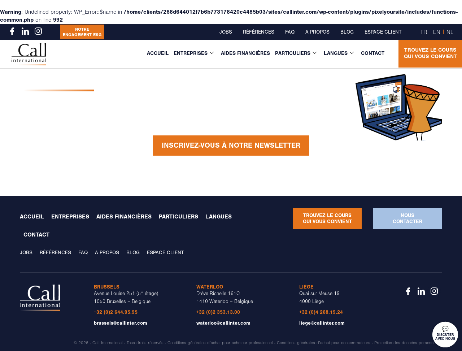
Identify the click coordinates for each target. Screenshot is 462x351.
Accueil (158, 53)
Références (258, 32)
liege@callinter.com (322, 323)
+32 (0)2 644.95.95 (116, 312)
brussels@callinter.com (120, 323)
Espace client (383, 32)
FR (423, 32)
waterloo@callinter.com (223, 323)
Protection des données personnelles (408, 343)
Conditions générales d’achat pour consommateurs (323, 343)
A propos (317, 32)
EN (436, 32)
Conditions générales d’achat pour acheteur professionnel (220, 343)
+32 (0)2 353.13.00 (218, 312)
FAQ (290, 32)
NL (449, 32)
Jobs (225, 32)
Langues (339, 53)
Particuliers (296, 53)
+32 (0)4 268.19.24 (321, 312)
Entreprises (194, 53)
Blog (347, 32)
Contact (372, 53)
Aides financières (245, 53)
